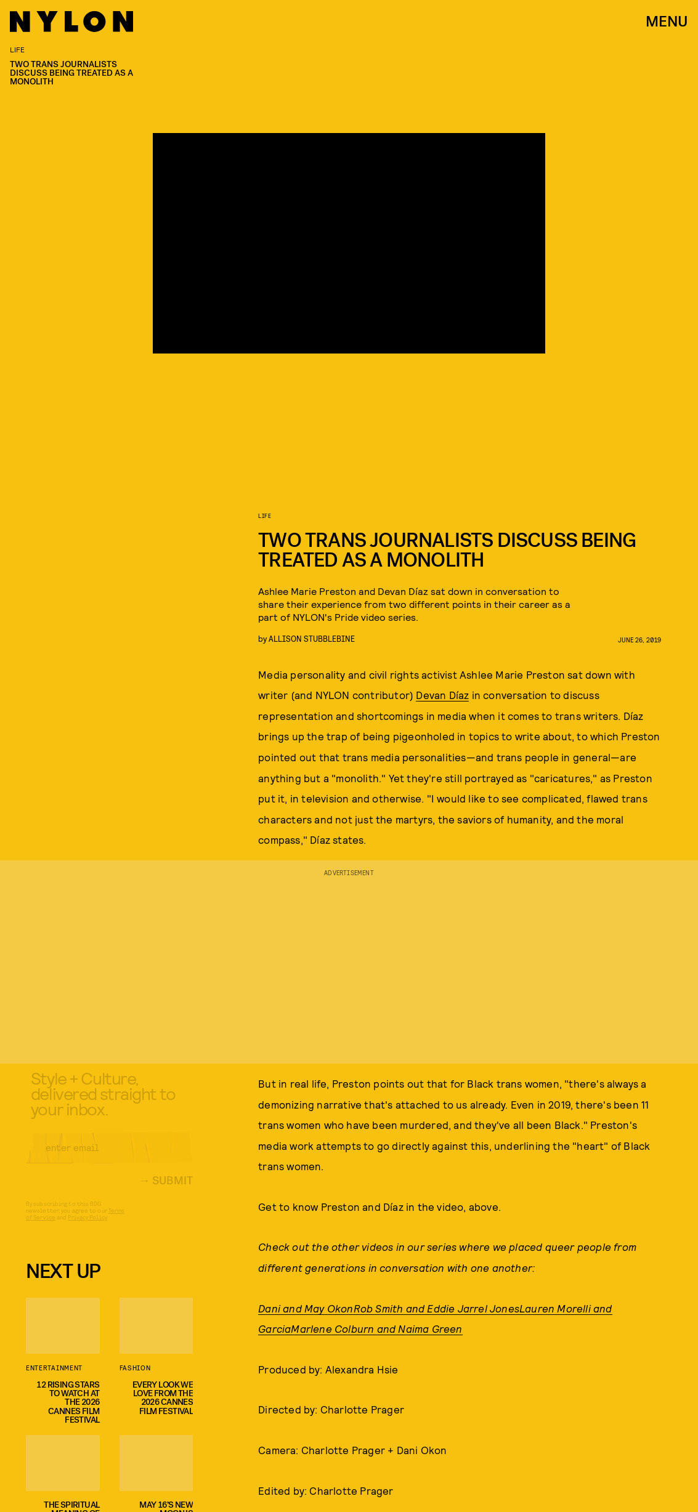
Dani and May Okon (305, 1308)
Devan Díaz (442, 695)
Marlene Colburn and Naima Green (376, 1328)
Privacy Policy (87, 1227)
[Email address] (109, 1158)
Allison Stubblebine (312, 638)
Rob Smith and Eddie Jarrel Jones (436, 1308)
